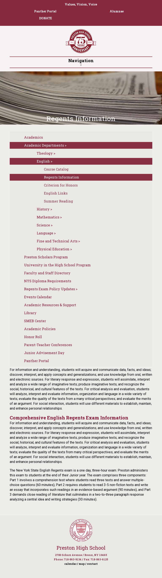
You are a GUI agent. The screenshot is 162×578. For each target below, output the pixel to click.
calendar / (71, 563)
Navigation (81, 62)
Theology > (46, 153)
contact (92, 563)
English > (44, 161)
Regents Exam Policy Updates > (50, 289)
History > (44, 209)
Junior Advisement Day (44, 353)
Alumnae (117, 11)
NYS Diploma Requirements (47, 281)
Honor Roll (33, 337)
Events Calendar (38, 297)
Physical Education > (54, 249)
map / (82, 563)
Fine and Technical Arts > (58, 241)
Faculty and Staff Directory (47, 273)
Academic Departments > (45, 145)
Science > (45, 225)
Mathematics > (49, 217)
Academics (33, 137)
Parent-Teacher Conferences (48, 345)
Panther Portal (45, 11)
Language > (46, 233)
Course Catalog (56, 169)
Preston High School (81, 547)
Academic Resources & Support (50, 305)
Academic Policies (39, 329)
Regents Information (61, 177)
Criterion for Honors (61, 185)
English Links (56, 193)
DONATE (45, 18)
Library (30, 313)
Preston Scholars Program (46, 257)
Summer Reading (58, 201)
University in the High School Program (57, 265)
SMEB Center (35, 321)
